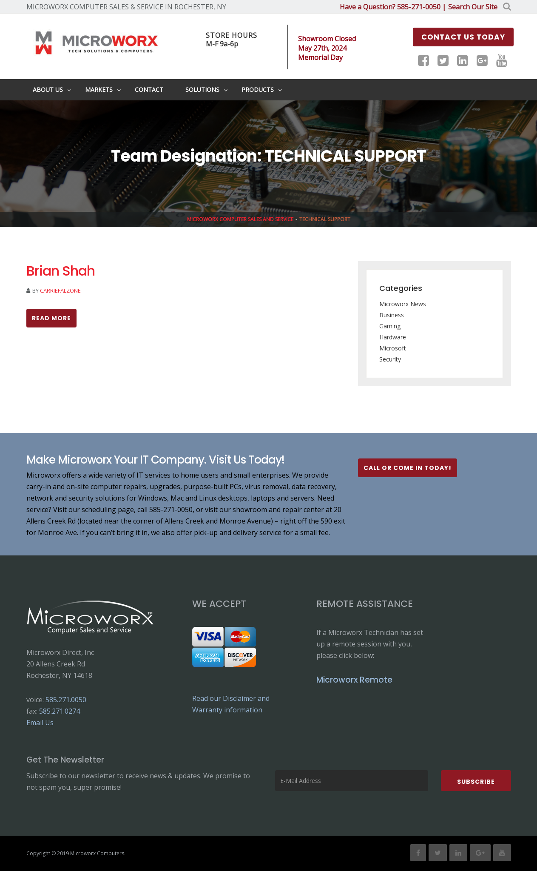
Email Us (40, 722)
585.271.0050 (65, 699)
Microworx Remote (354, 680)
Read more (51, 318)
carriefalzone (60, 290)
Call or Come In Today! (408, 468)
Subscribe (476, 781)
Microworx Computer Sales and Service (240, 219)
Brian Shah (60, 270)
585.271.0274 (59, 711)
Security (390, 359)
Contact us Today (463, 37)
